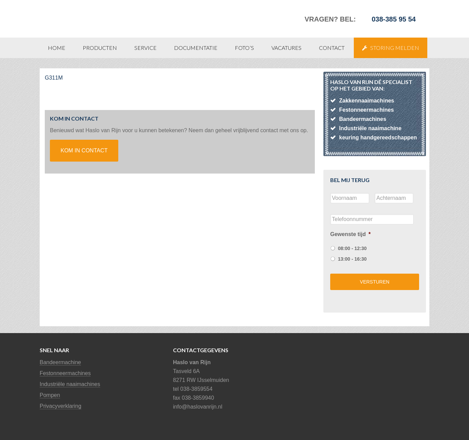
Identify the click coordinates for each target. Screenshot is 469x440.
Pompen (50, 395)
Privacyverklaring (60, 406)
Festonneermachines (65, 373)
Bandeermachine (60, 362)
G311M (54, 78)
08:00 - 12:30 (352, 248)
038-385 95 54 (394, 19)
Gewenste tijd (350, 234)
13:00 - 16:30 (352, 259)
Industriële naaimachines (70, 384)
